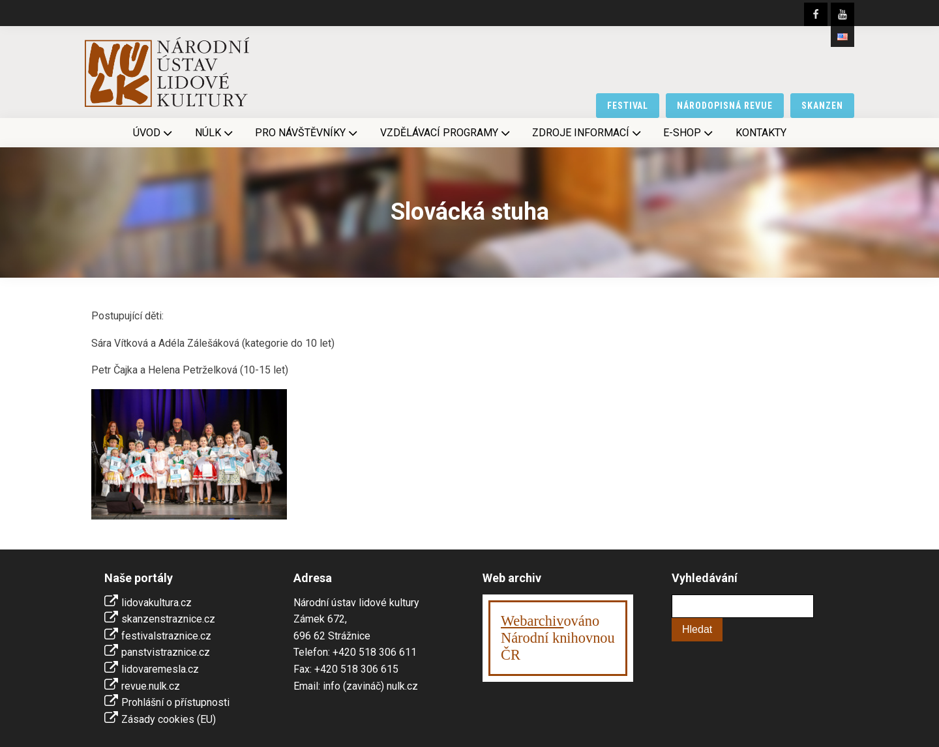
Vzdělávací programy (446, 133)
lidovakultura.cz (156, 602)
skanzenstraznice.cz (168, 619)
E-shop (689, 133)
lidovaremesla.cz (160, 669)
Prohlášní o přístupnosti (175, 702)
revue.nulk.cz (150, 686)
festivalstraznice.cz (166, 636)
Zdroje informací (588, 133)
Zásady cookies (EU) (168, 719)
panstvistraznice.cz (165, 652)
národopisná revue (725, 105)
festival (628, 105)
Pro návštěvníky (307, 133)
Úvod (154, 133)
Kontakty (761, 132)
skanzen (822, 105)
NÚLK (215, 133)
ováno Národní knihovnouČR (558, 638)
